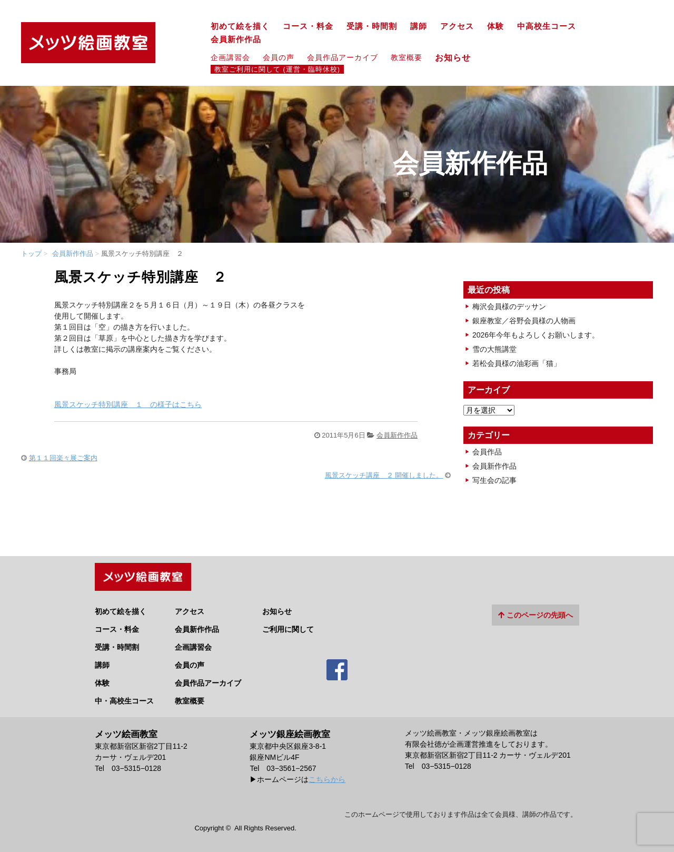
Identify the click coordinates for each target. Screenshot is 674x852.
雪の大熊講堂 (494, 349)
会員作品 (487, 452)
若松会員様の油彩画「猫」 (516, 363)
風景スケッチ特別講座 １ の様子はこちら (128, 404)
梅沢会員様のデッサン (509, 306)
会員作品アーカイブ (342, 57)
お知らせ (457, 57)
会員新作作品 (236, 39)
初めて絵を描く (240, 26)
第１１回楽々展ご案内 (63, 458)
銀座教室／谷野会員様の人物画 (524, 320)
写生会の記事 (494, 480)
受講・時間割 (371, 26)
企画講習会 (230, 57)
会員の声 (278, 57)
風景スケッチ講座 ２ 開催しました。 (384, 475)
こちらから (327, 775)
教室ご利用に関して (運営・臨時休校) (277, 69)
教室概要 (406, 57)
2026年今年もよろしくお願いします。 (535, 335)
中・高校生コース (124, 697)
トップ (31, 253)
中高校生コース (546, 26)
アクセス (457, 26)
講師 (418, 26)
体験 (495, 26)
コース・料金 (308, 26)
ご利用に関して (288, 625)
